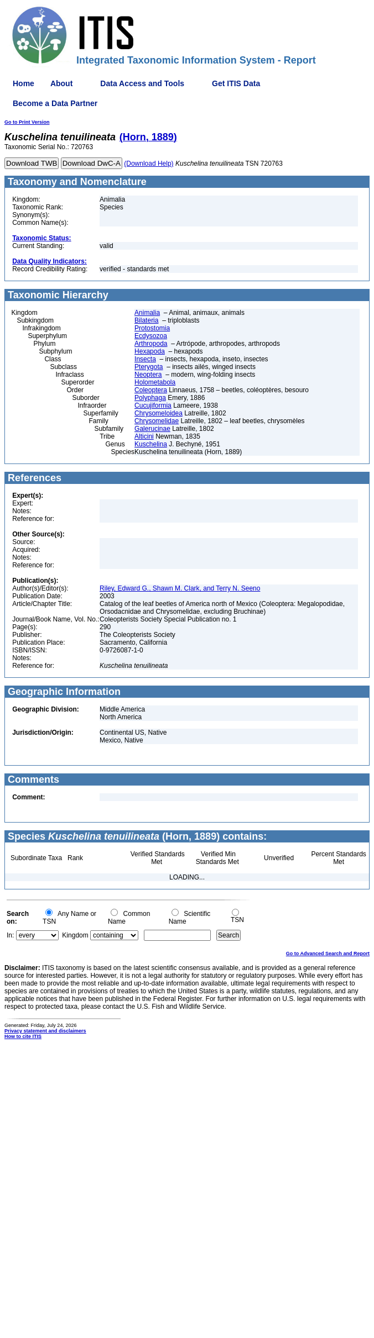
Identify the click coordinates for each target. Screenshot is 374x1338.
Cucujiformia (153, 405)
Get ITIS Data (236, 83)
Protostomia (152, 328)
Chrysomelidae (156, 421)
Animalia (147, 313)
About (61, 83)
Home (23, 83)
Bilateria (146, 320)
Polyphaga (150, 398)
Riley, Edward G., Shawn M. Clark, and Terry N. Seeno (180, 588)
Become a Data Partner (55, 103)
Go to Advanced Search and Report (328, 953)
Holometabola (154, 382)
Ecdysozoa (150, 336)
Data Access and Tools (142, 83)
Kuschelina (150, 444)
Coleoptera (150, 390)
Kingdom (75, 935)
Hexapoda (149, 351)
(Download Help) (148, 163)
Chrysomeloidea (158, 413)
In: (10, 935)
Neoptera (148, 374)
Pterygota (148, 367)
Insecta (145, 359)
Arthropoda (150, 343)
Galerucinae (152, 429)
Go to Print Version (27, 122)
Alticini (144, 436)
